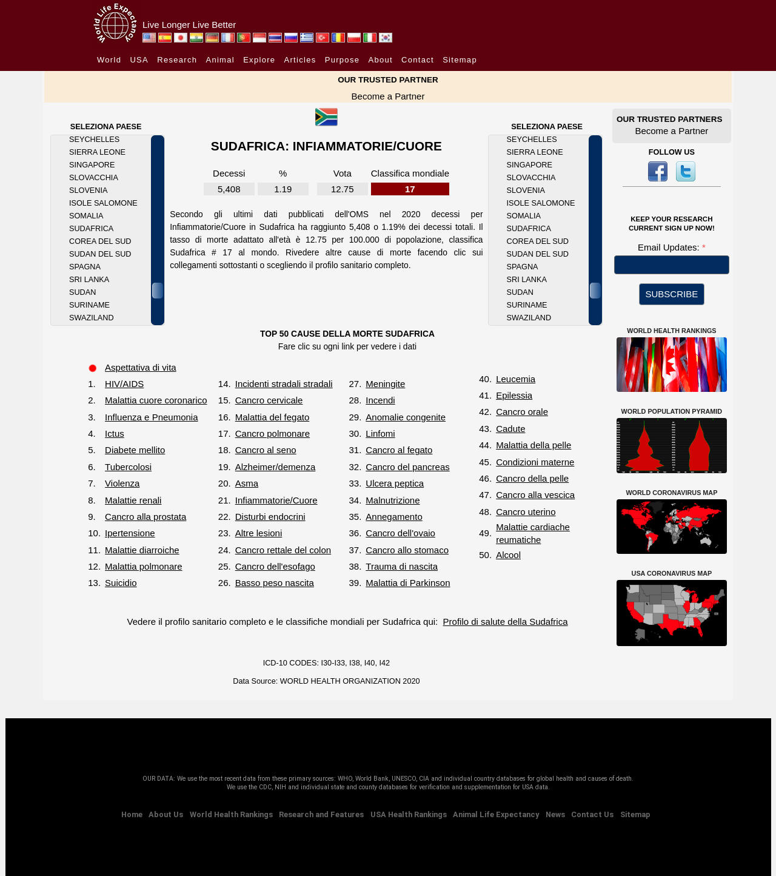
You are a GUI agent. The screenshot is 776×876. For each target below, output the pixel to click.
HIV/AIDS (124, 384)
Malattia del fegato (272, 417)
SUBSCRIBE (672, 294)
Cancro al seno (265, 450)
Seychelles (94, 139)
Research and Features (321, 814)
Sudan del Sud (100, 254)
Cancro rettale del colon (283, 550)
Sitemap (460, 59)
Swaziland (91, 318)
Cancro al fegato (399, 450)
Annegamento (394, 516)
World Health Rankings (231, 814)
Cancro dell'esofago (275, 566)
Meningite (385, 384)
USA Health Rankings (408, 814)
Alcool (508, 555)
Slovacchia (93, 178)
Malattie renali (133, 500)
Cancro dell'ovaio (400, 533)
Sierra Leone (97, 152)
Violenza (122, 483)
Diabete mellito (135, 450)
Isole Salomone (103, 203)
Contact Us (592, 814)
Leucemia (515, 379)
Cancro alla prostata (145, 516)
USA (139, 59)
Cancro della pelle (532, 478)
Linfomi (380, 433)
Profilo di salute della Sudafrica (505, 621)
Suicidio (121, 583)
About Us (166, 814)
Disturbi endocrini (270, 516)
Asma (246, 483)
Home (131, 814)
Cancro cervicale (269, 400)
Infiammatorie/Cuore (276, 500)
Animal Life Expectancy (496, 814)
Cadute (510, 428)
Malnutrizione (393, 500)
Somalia (86, 216)
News (555, 814)
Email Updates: (670, 247)
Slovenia (88, 190)
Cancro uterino (525, 512)
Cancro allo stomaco (407, 550)
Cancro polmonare (272, 433)
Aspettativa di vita (140, 367)
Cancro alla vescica (535, 495)
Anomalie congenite (406, 417)
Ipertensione (130, 533)
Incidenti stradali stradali (284, 384)
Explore (259, 59)
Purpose (342, 59)
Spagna (85, 267)
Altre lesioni (259, 533)
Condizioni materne (535, 462)
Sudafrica (91, 228)
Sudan (82, 292)
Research (177, 59)
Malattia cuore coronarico (156, 400)
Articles (300, 59)
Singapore (92, 165)
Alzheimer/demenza (275, 467)
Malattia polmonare (143, 566)
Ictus (114, 433)
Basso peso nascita (274, 583)
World (109, 59)
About (380, 59)
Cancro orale (522, 411)
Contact (417, 59)
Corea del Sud (100, 241)
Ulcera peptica (395, 483)
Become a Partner (388, 96)
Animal (220, 59)
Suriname (89, 305)
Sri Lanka (89, 279)
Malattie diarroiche (142, 550)
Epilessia (514, 395)
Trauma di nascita (402, 566)
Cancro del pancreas (407, 467)
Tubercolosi (128, 467)
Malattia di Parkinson (408, 583)
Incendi (380, 400)
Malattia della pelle (533, 445)
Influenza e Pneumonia (151, 417)
